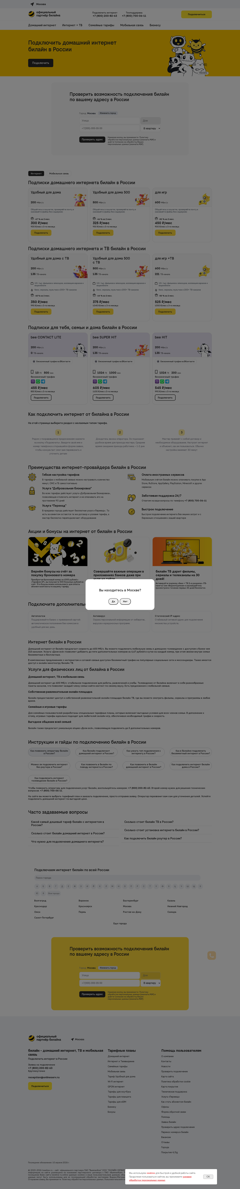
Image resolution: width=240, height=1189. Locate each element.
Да (113, 601)
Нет (125, 601)
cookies (151, 1173)
